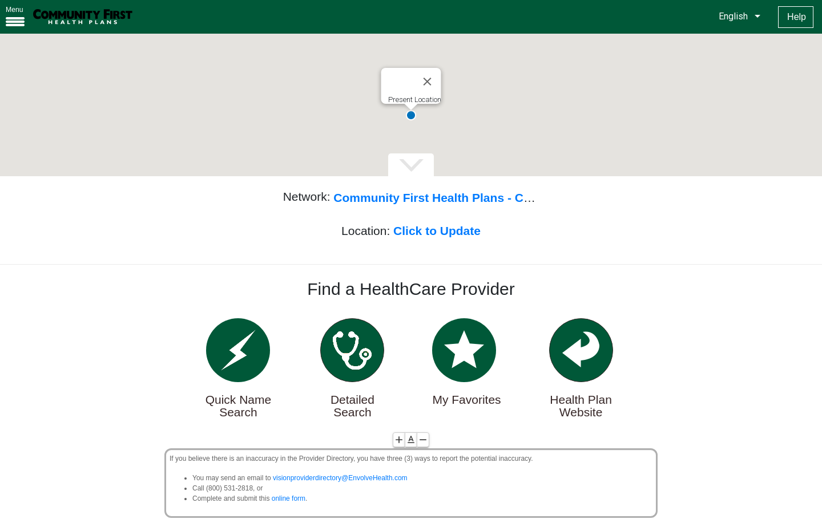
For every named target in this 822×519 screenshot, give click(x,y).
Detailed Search (352, 406)
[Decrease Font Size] (423, 439)
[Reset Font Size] (411, 439)
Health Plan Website (581, 406)
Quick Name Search (239, 406)
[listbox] (738, 16)
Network (305, 196)
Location (363, 230)
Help (796, 17)
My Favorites (466, 400)
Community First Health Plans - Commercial (458, 197)
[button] (411, 115)
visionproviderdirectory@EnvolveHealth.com (340, 478)
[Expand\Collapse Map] (411, 164)
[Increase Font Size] (399, 439)
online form (288, 498)
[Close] (427, 81)
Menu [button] (14, 10)
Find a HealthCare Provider (411, 288)
